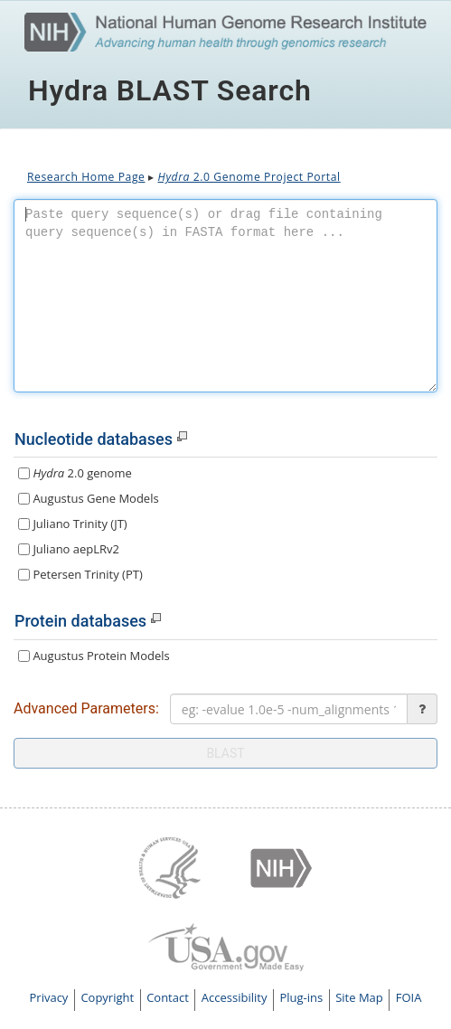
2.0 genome (75, 473)
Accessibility (235, 997)
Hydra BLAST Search (170, 90)
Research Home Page (86, 176)
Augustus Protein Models (94, 655)
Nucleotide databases (93, 439)
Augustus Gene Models (88, 498)
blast (225, 753)
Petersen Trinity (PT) (80, 574)
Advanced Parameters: (86, 708)
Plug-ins (301, 997)
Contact (167, 997)
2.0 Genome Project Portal (249, 176)
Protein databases (80, 620)
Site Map (359, 997)
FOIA (409, 997)
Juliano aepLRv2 (68, 549)
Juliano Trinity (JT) (72, 523)
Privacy (49, 997)
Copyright (107, 997)
